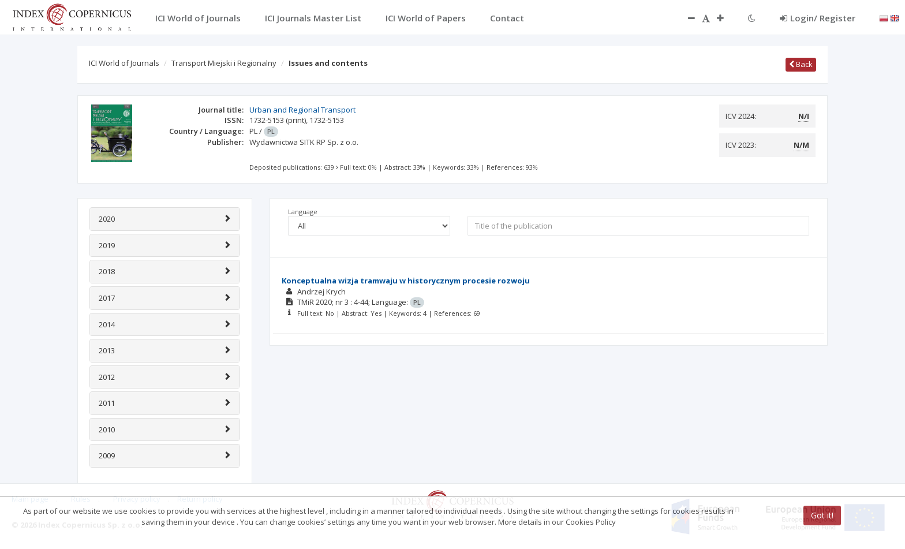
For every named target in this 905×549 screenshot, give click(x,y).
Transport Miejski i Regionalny (223, 63)
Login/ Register (817, 18)
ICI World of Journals (124, 63)
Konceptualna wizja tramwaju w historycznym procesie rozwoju (406, 280)
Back (801, 64)
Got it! (822, 515)
